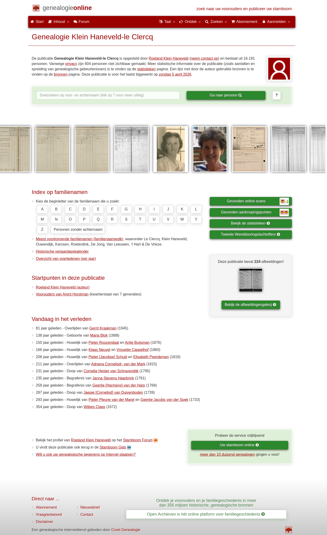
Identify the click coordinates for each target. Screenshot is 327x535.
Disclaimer (44, 522)
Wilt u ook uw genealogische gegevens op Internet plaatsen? (86, 454)
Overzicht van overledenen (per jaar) (66, 259)
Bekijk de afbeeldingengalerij (250, 305)
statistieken (146, 69)
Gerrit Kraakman (102, 328)
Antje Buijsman (137, 342)
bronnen (61, 74)
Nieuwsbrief (90, 507)
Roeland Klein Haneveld (168, 58)
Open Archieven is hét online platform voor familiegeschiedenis (206, 514)
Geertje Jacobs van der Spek (164, 400)
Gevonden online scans (258, 201)
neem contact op (204, 58)
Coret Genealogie (125, 530)
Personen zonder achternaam (78, 229)
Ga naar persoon (226, 95)
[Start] (67, 9)
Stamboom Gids (113, 447)
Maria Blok (99, 335)
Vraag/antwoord (49, 515)
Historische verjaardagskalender (62, 251)
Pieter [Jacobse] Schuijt (108, 357)
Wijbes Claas (94, 407)
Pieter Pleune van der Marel (111, 400)
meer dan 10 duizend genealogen (227, 454)
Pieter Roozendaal (104, 342)
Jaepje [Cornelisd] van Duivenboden (113, 392)
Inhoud (58, 21)
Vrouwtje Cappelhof (133, 350)
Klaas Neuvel (99, 350)
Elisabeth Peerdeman (151, 357)
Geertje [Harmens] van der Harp (119, 385)
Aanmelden (276, 21)
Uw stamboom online (239, 445)
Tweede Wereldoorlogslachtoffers (250, 234)
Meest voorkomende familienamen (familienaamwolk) (79, 239)
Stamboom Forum (138, 440)
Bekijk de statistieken (250, 223)
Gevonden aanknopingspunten (255, 212)
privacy (71, 64)
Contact (86, 515)
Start (37, 22)
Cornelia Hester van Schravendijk (110, 371)
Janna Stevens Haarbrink (113, 378)
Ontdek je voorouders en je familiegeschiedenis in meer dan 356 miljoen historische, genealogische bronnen (206, 502)
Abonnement (46, 507)
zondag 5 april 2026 (175, 74)
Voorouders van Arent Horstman (62, 294)
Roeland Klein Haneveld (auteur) (62, 287)
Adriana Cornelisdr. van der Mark (118, 364)
